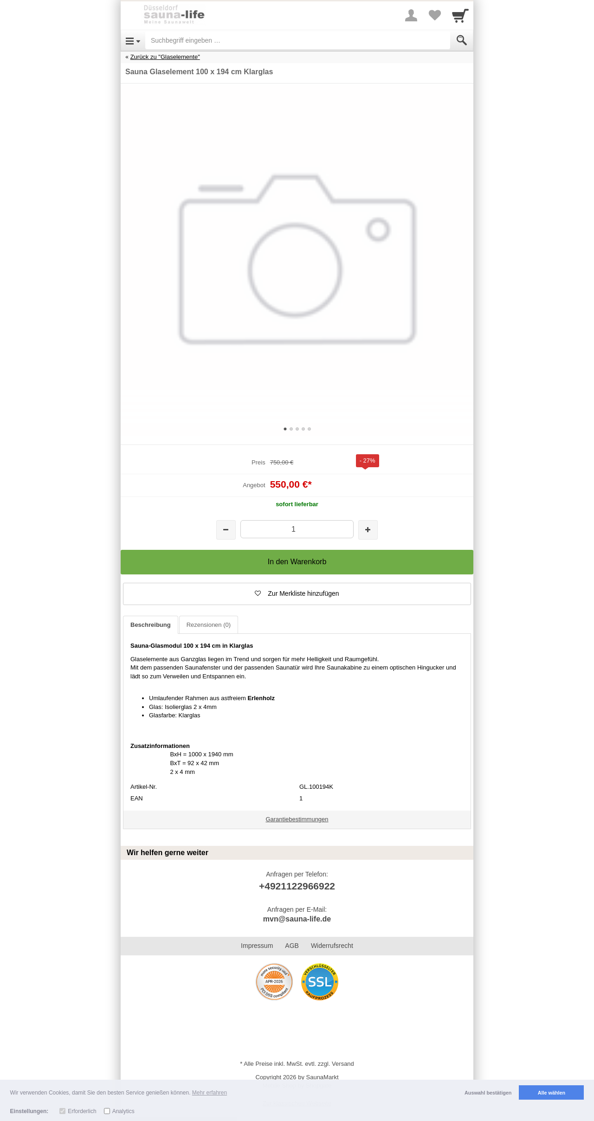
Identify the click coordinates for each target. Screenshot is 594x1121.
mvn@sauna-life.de (297, 919)
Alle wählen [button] (551, 1092)
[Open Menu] (133, 40)
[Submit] (461, 40)
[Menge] (296, 529)
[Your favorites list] (434, 15)
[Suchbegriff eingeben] (297, 40)
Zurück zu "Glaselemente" (165, 56)
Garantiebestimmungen (296, 819)
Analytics (123, 1111)
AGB (292, 945)
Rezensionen (209, 624)
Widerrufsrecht (332, 945)
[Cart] (460, 15)
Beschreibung (150, 624)
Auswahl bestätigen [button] (488, 1092)
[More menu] (411, 15)
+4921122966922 (297, 886)
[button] (297, 594)
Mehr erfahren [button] (209, 1092)
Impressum (257, 945)
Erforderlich (82, 1111)
